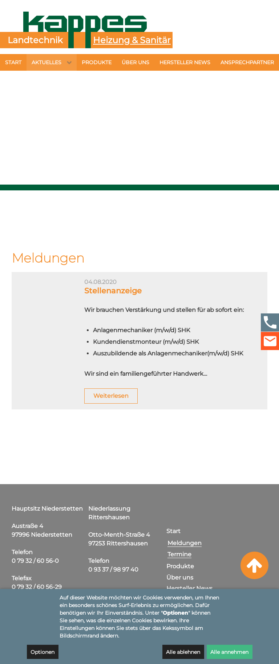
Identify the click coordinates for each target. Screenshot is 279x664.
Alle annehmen (229, 652)
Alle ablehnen (183, 652)
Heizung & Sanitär (132, 40)
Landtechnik (35, 40)
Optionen (42, 652)
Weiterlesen (111, 404)
